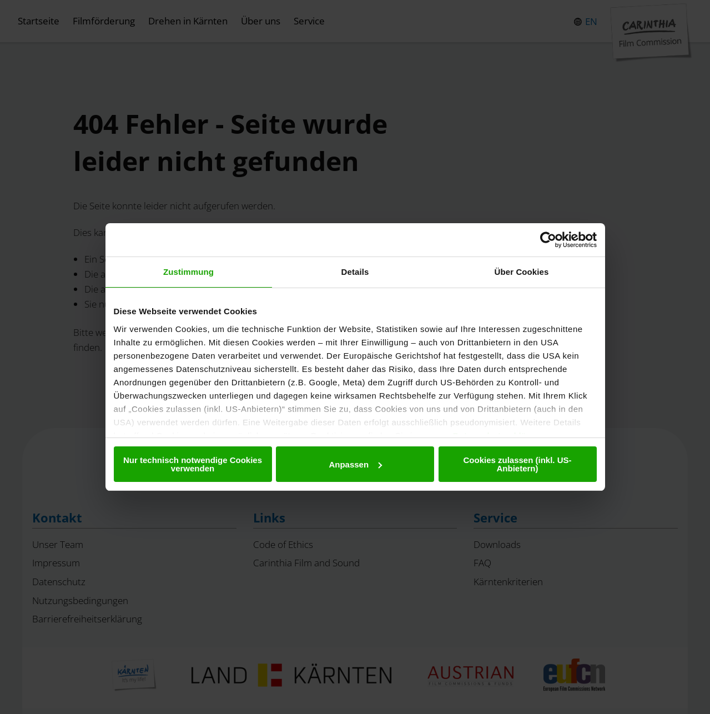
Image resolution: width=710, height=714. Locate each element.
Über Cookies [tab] (522, 271)
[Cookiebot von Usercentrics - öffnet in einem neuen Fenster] (548, 240)
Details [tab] (355, 271)
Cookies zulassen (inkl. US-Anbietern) (517, 464)
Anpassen (355, 464)
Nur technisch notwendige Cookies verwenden (192, 464)
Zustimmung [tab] (188, 271)
